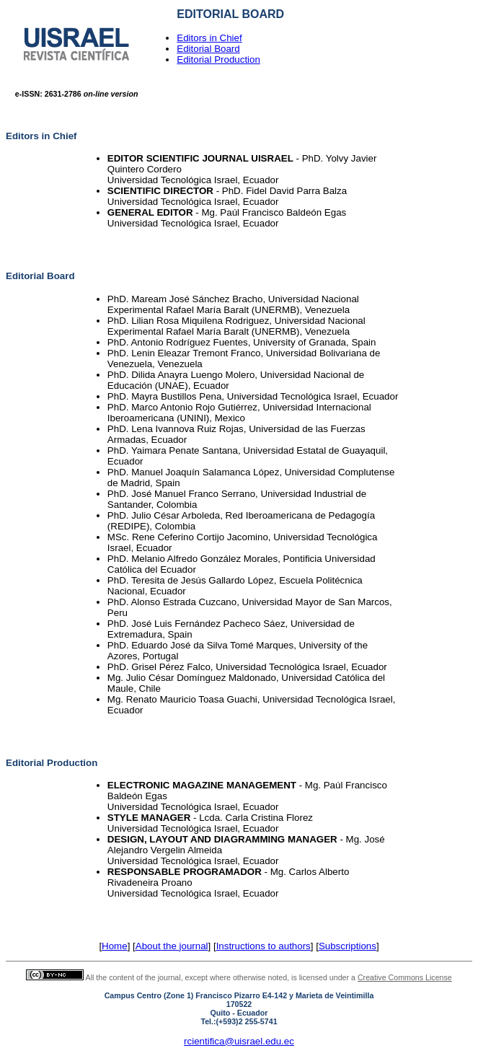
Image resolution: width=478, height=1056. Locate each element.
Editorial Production (218, 59)
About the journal (172, 946)
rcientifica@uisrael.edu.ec (239, 1041)
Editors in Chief (209, 37)
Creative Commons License (405, 977)
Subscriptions (347, 946)
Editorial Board (208, 48)
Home (115, 946)
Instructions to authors (263, 946)
